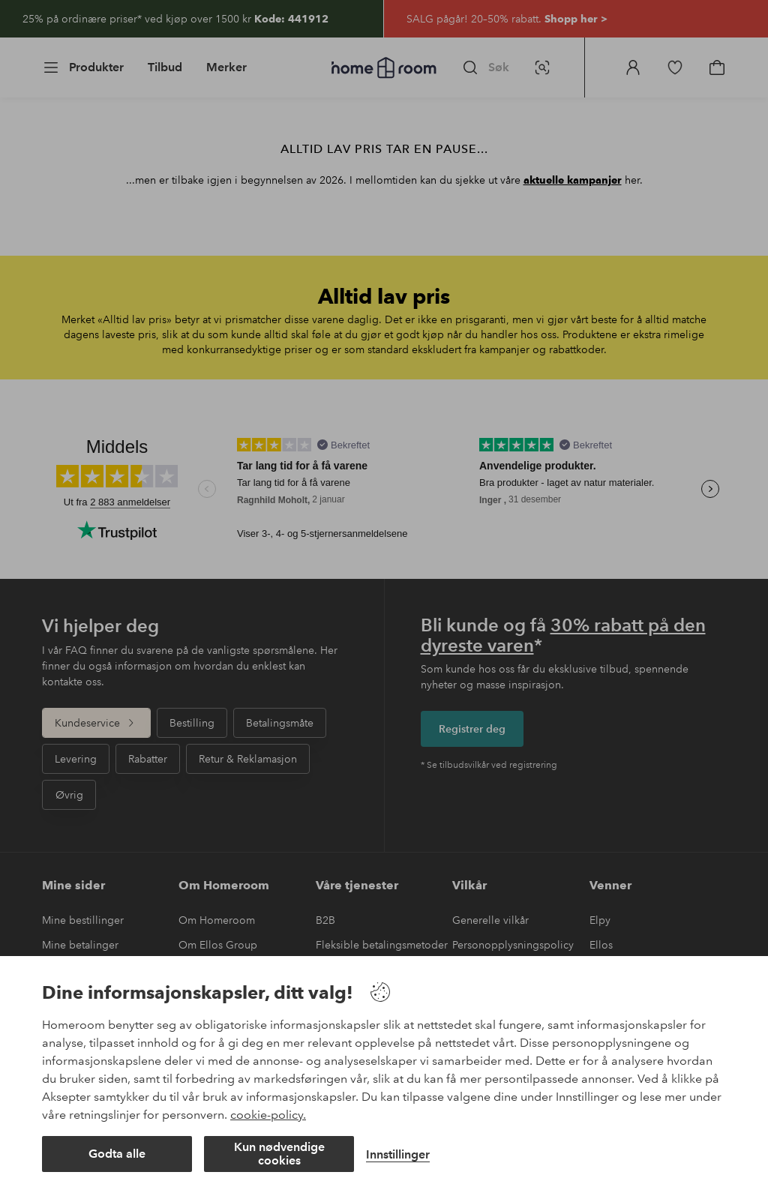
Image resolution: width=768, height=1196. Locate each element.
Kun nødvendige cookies (279, 1154)
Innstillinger (398, 1154)
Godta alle (117, 1154)
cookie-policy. (268, 1115)
